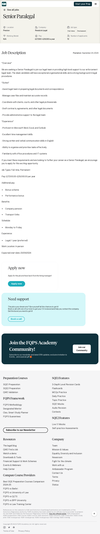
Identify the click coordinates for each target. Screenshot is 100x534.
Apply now (16, 283)
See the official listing (57, 514)
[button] (95, 4)
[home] (4, 4)
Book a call (16, 319)
